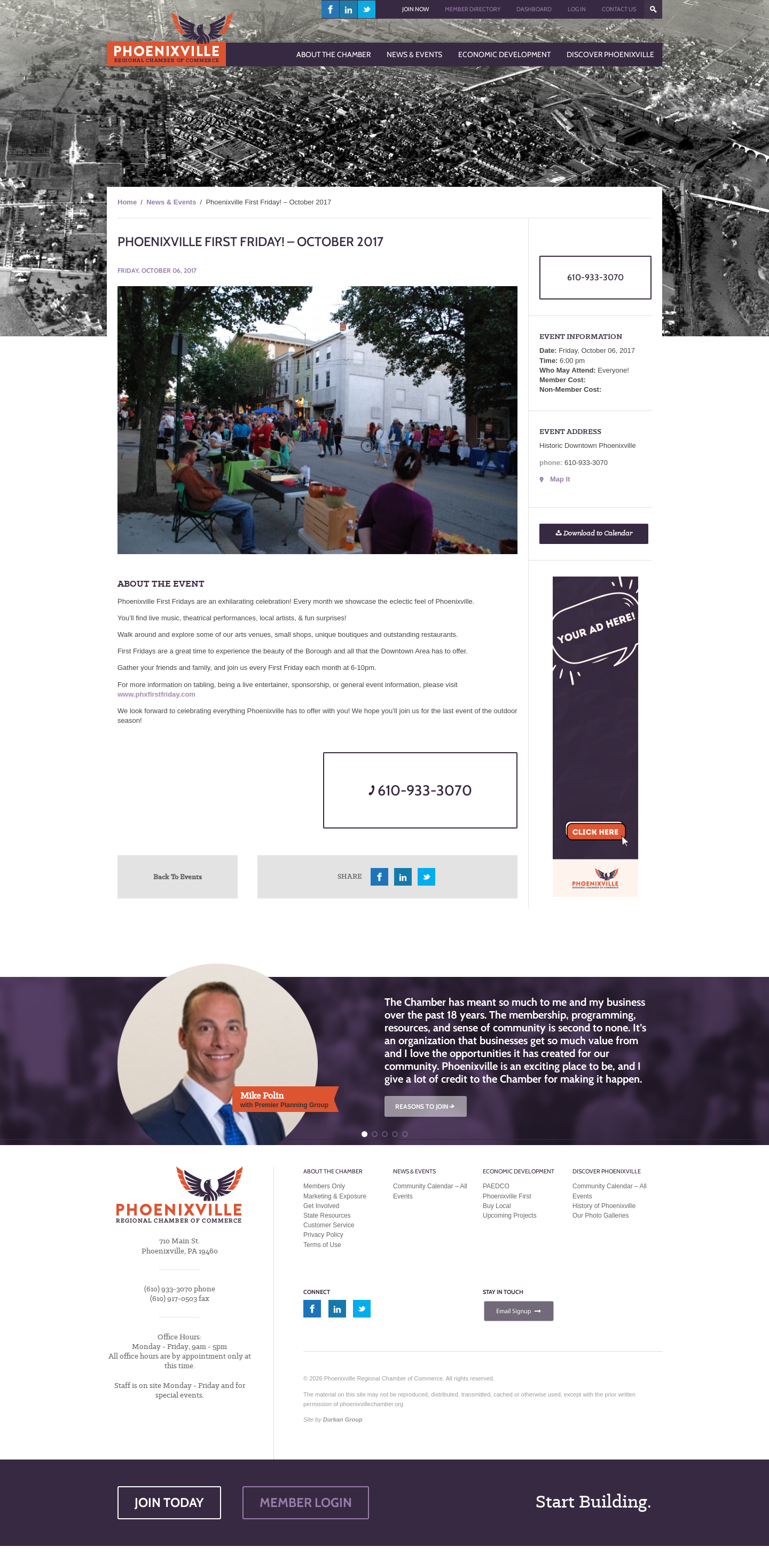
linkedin (349, 9)
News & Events (171, 202)
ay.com (183, 694)
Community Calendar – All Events (430, 1191)
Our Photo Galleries (600, 1215)
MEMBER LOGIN (306, 1502)
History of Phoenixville (603, 1206)
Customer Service (328, 1225)
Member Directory (472, 9)
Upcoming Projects (510, 1215)
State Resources (327, 1215)
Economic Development (518, 1171)
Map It (560, 479)
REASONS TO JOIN (425, 1106)
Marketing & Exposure (334, 1196)
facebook (330, 9)
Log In (577, 9)
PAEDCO (496, 1186)
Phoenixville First (507, 1196)
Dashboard (534, 9)
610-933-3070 (420, 790)
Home (127, 202)
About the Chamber (333, 1171)
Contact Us (619, 9)
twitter (366, 9)
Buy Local (497, 1206)
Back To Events (177, 876)
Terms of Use (322, 1245)
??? (653, 9)
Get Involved (321, 1206)
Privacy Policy (323, 1234)
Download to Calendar (593, 534)
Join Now (415, 9)
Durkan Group (343, 1419)
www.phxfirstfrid (144, 694)
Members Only (324, 1186)
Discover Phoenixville (606, 1171)
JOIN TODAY (169, 1502)
